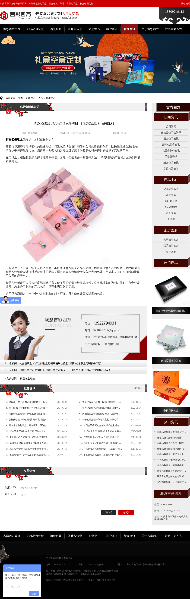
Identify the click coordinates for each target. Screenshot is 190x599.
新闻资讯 (129, 29)
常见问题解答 (171, 168)
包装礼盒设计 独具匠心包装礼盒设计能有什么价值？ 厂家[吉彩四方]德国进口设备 (65, 370)
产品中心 (171, 180)
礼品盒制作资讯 (47, 98)
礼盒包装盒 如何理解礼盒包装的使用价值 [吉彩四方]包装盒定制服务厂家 (60, 363)
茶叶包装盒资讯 (171, 144)
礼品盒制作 (171, 207)
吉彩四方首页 (11, 29)
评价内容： (12, 494)
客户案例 (111, 29)
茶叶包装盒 (75, 29)
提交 (126, 512)
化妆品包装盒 (35, 29)
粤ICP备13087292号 (106, 580)
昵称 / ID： (12, 487)
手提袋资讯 (171, 156)
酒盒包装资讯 (171, 138)
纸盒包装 (171, 213)
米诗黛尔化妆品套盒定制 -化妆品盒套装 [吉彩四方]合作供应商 (87, 571)
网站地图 (185, 3)
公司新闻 (171, 126)
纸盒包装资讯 (171, 162)
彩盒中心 (94, 29)
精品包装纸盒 (27, 378)
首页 (20, 98)
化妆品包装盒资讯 (171, 132)
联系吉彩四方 (173, 29)
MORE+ (138, 388)
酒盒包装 (55, 29)
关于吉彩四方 (150, 29)
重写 (108, 512)
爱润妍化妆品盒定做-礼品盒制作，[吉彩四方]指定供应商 (73, 574)
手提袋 (171, 219)
